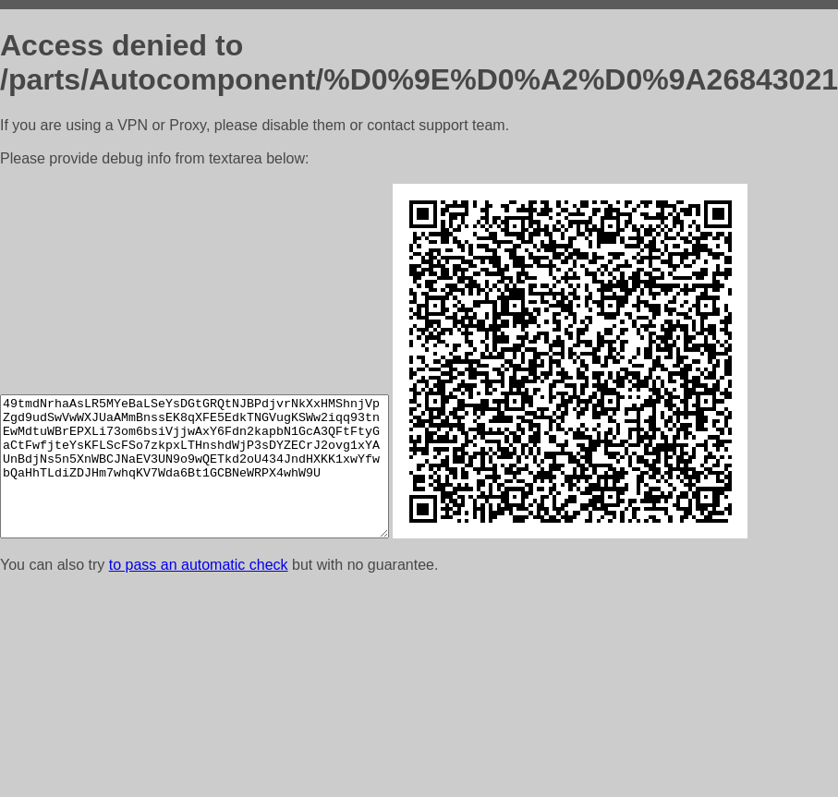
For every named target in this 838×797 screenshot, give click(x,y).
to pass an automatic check (198, 565)
